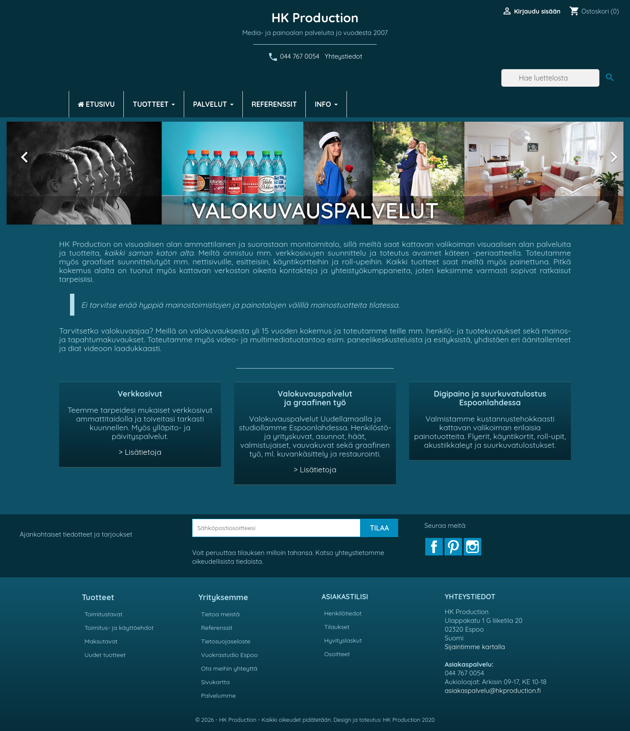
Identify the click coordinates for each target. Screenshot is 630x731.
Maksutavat (101, 641)
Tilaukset (337, 627)
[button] (53, 173)
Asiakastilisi (345, 596)
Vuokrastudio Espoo (229, 655)
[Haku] (550, 78)
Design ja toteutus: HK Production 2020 (383, 719)
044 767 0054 (299, 56)
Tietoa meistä (220, 614)
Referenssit (217, 628)
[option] (315, 173)
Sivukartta (215, 682)
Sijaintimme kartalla (475, 647)
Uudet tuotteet (105, 655)
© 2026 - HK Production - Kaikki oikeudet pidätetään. (264, 719)
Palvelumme (218, 695)
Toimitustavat (103, 614)
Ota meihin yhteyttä (229, 668)
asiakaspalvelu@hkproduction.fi (493, 690)
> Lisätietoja (140, 452)
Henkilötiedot (343, 613)
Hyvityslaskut (343, 640)
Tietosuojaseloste (226, 641)
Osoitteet (337, 654)
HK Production (315, 17)
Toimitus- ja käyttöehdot (119, 628)
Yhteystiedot (343, 56)
